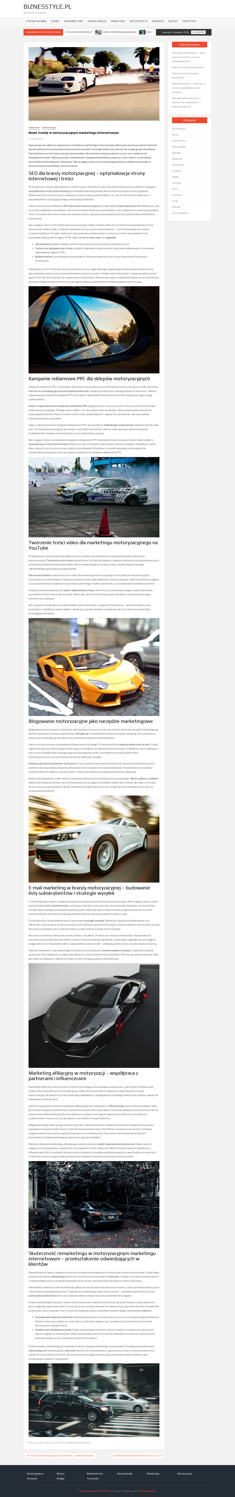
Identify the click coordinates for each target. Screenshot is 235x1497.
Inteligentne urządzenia (78, 1442)
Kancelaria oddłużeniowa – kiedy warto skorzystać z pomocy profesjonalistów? (188, 57)
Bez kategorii (178, 128)
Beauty (49, 1442)
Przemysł (158, 21)
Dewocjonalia (97, 21)
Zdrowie (176, 207)
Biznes (55, 21)
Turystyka (189, 21)
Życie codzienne (180, 213)
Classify (59, 1442)
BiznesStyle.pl (48, 6)
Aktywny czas (36, 1442)
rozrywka (176, 182)
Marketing (118, 21)
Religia (172, 21)
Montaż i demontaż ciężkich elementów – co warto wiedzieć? (62, 1455)
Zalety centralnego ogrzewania (124, 31)
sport (175, 188)
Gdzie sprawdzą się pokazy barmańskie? (185, 75)
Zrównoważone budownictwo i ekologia (135, 1455)
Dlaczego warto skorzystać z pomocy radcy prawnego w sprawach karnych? (186, 102)
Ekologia (176, 152)
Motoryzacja (138, 21)
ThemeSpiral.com (147, 1491)
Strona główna (36, 21)
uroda (175, 200)
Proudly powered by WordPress (94, 1491)
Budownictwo (73, 21)
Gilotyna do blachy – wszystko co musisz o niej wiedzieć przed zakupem (189, 87)
